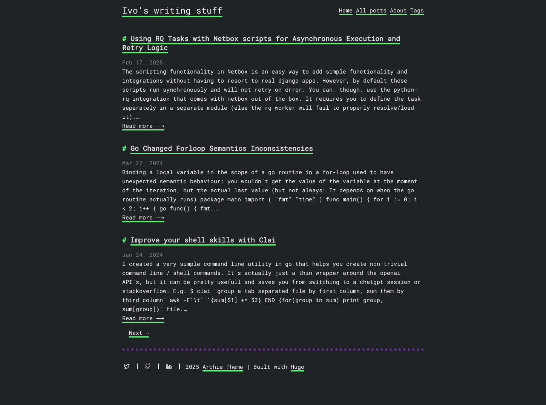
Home (346, 10)
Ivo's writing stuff (172, 10)
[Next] (139, 333)
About (398, 10)
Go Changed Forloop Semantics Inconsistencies (221, 148)
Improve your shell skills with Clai (203, 239)
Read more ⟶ (142, 125)
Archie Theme (222, 366)
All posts (371, 10)
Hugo (297, 366)
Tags (417, 10)
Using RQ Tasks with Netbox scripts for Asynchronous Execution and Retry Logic (261, 43)
